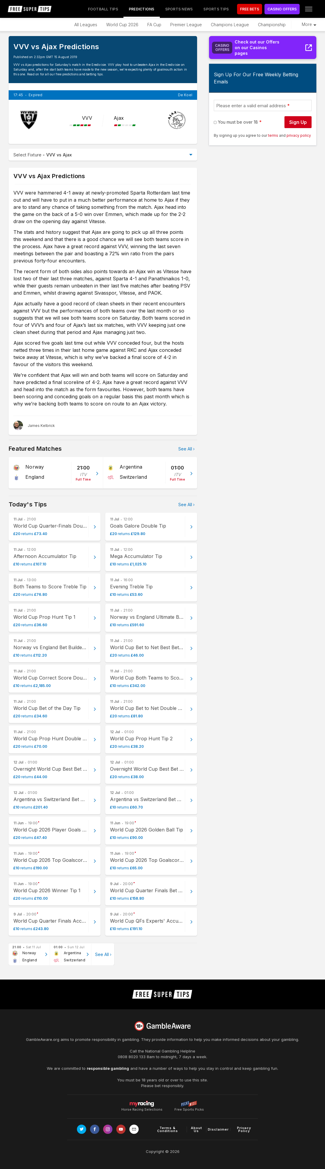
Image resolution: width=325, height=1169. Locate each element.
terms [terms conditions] (273, 135)
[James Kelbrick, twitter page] (34, 425)
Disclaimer (218, 1129)
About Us (196, 1129)
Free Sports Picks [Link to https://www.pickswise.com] (189, 1107)
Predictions (141, 9)
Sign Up (298, 122)
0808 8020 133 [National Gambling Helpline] (132, 1056)
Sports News (179, 9)
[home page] (29, 9)
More (307, 24)
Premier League (186, 24)
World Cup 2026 (122, 24)
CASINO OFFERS (282, 9)
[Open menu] (309, 9)
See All (185, 448)
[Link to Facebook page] (94, 1129)
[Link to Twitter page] (81, 1129)
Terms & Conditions (167, 1129)
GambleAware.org (42, 1039)
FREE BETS (249, 9)
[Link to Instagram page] (107, 1129)
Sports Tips (216, 9)
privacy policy (299, 135)
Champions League (230, 24)
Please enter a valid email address (251, 105)
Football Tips (103, 9)
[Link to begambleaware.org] (162, 1026)
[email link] (134, 1129)
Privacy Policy (244, 1129)
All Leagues (85, 24)
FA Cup (154, 24)
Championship (272, 24)
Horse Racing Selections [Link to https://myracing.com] (141, 1104)
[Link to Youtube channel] (121, 1129)
